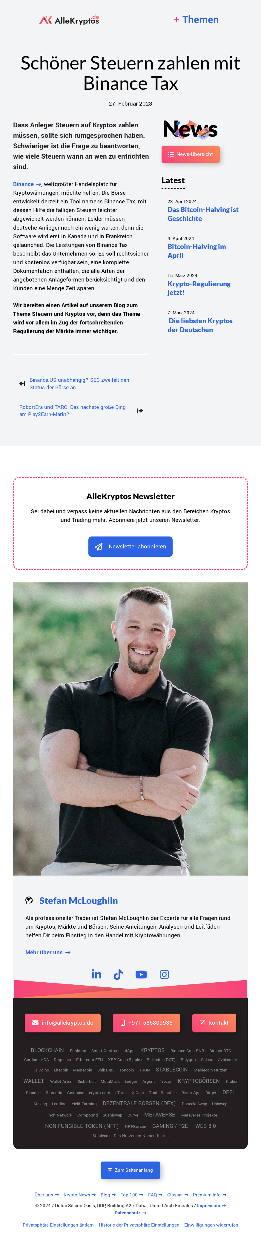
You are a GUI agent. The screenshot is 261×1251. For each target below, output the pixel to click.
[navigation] (196, 20)
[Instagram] (164, 974)
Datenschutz (128, 1213)
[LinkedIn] (97, 974)
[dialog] (130, 546)
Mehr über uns (44, 952)
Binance (23, 184)
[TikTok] (118, 974)
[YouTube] (141, 974)
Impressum (208, 1205)
